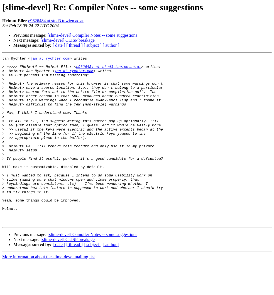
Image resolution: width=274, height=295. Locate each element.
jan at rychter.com (49, 59)
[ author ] (111, 45)
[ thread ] (74, 45)
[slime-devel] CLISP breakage (68, 40)
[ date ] (59, 45)
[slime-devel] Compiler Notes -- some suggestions (92, 35)
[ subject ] (93, 45)
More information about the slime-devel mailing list (48, 290)
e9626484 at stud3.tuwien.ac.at (56, 20)
